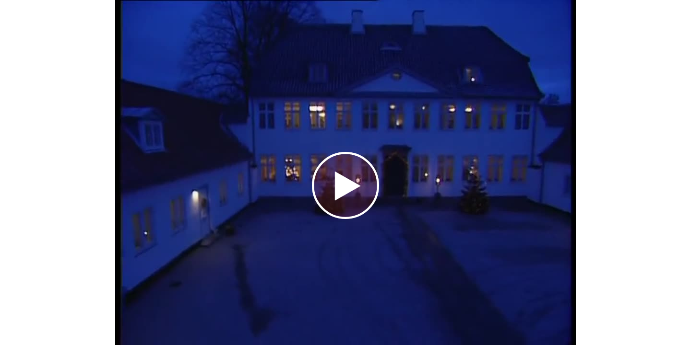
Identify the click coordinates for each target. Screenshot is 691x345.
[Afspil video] (345, 216)
